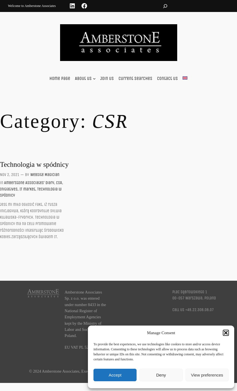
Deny (161, 375)
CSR (59, 182)
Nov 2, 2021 (9, 174)
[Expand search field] (165, 6)
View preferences (207, 375)
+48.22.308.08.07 (199, 309)
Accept (115, 375)
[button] (226, 333)
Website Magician (44, 174)
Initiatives (9, 189)
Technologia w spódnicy (34, 164)
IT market (27, 189)
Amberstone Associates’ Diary (29, 182)
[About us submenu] (94, 78)
